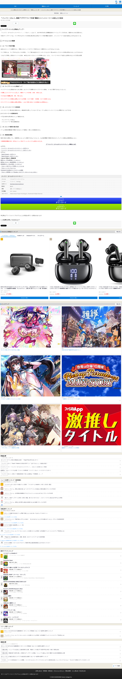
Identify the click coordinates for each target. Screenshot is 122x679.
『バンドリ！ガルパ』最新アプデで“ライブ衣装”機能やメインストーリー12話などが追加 (61, 9)
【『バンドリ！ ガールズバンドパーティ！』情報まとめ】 (61, 144)
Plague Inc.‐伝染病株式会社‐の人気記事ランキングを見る (12, 540)
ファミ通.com (75, 670)
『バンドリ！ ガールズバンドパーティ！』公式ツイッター (16, 150)
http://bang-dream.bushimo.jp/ (17, 184)
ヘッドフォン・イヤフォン (8, 235)
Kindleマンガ (20, 235)
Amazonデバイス (31, 235)
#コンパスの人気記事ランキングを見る (9, 516)
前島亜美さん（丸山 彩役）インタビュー (11, 164)
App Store (61, 200)
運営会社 (50, 670)
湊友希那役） (13, 162)
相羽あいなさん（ (5, 162)
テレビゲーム (41, 235)
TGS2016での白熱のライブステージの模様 (12, 170)
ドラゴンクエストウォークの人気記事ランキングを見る (13, 522)
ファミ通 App (6, 2)
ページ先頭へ (118, 665)
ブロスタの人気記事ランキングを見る (9, 546)
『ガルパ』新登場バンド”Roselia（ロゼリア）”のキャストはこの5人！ (19, 172)
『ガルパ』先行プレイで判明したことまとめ (12, 166)
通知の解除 (68, 670)
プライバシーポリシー (59, 670)
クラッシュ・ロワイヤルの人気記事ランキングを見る (12, 528)
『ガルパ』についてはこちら (8, 168)
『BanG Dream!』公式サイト (8, 154)
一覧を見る (118, 231)
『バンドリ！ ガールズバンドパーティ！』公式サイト (15, 148)
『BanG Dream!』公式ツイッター (9, 156)
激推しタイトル (64, 13)
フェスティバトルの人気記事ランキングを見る (11, 534)
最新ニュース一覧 (35, 9)
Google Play (61, 206)
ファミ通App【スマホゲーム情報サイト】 (20, 9)
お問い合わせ (38, 670)
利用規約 (45, 670)
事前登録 (56, 13)
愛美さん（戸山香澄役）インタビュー (10, 160)
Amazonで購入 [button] (24, 297)
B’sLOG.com (82, 670)
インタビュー (20, 162)
